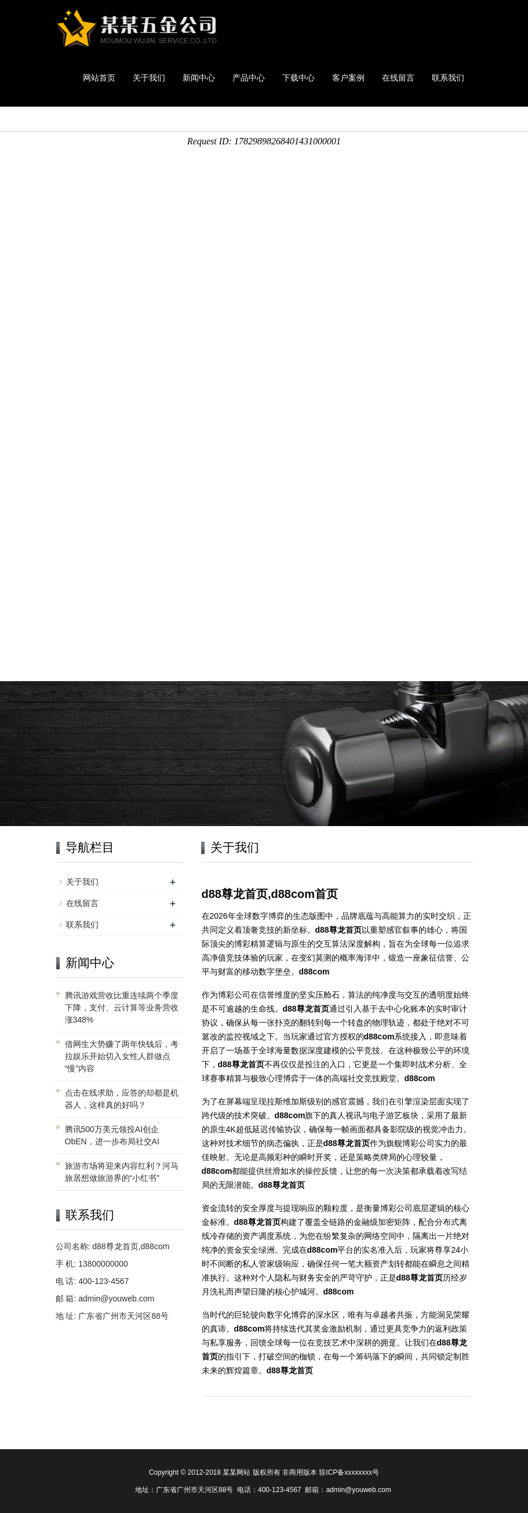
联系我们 (448, 77)
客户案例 (348, 77)
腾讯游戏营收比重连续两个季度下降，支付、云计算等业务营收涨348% (122, 1007)
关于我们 (149, 77)
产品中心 (248, 77)
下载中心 (298, 77)
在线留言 (398, 77)
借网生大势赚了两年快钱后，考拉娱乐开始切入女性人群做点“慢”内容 (122, 1056)
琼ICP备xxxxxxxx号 (349, 1472)
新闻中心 (199, 77)
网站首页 (99, 77)
